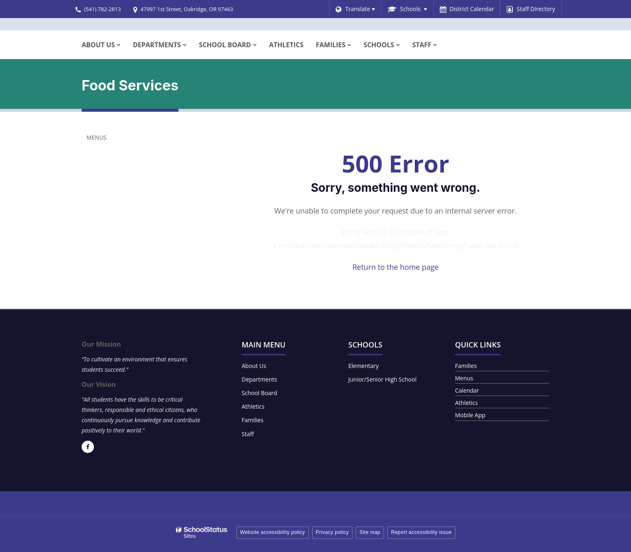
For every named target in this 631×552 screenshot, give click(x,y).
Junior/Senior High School (382, 379)
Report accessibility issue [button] (421, 532)
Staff (248, 434)
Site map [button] (369, 532)
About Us (254, 366)
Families (252, 420)
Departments (259, 379)
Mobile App (470, 415)
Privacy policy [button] (332, 532)
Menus (97, 137)
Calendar (467, 390)
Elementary (363, 366)
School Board (259, 393)
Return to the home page (395, 267)
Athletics (253, 406)
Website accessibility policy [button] (272, 532)
